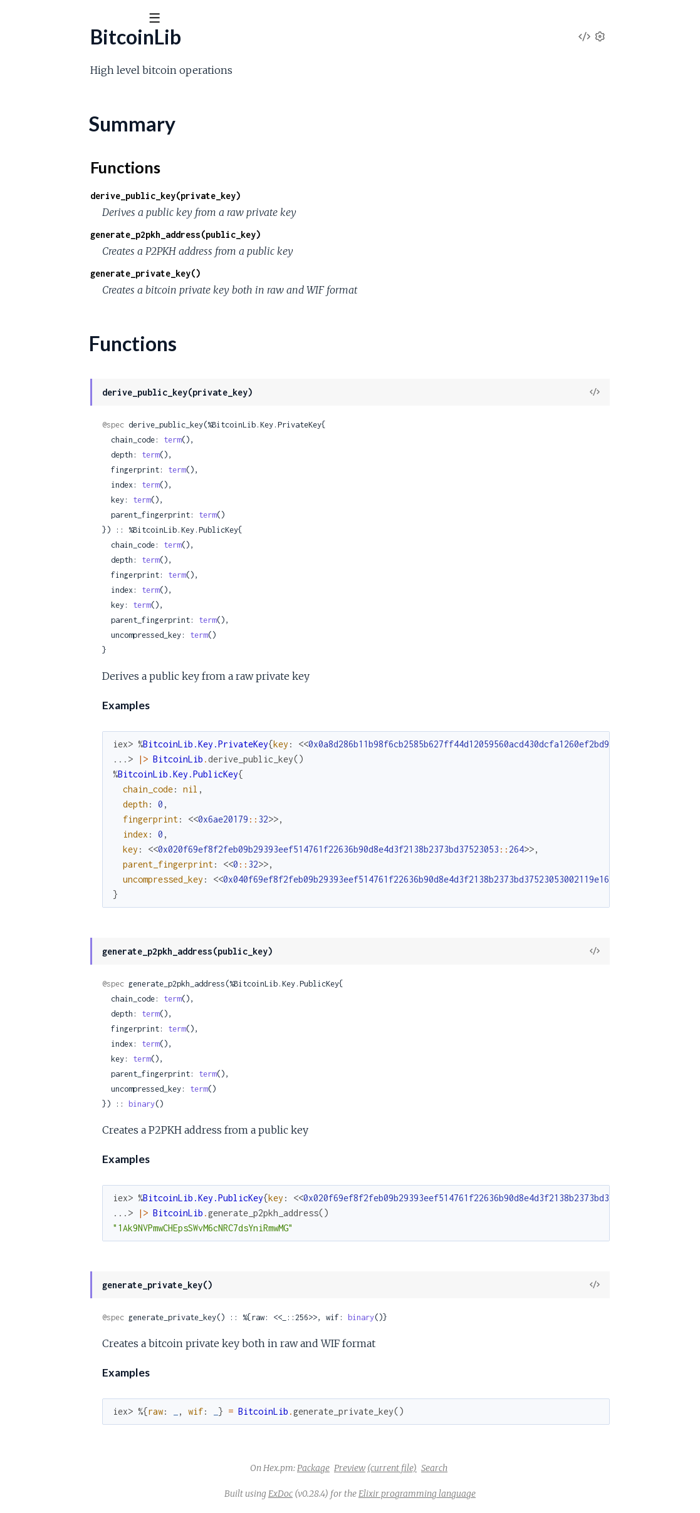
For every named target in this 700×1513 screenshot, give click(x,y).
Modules (82, 87)
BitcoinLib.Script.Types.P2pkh (73, 1080)
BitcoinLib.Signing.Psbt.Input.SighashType (96, 1486)
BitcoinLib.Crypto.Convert (66, 235)
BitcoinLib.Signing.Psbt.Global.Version (88, 1266)
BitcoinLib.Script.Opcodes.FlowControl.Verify (106, 1012)
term (307, 439)
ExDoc (374, 1493)
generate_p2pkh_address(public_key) (311, 234)
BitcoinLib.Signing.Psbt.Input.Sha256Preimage (106, 1469)
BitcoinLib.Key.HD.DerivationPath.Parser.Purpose (117, 455)
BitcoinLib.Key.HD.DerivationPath (83, 370)
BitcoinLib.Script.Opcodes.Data (77, 979)
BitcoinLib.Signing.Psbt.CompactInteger (93, 1148)
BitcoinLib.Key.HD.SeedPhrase (76, 539)
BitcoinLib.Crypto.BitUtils (63, 218)
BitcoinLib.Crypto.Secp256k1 (73, 252)
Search (528, 1468)
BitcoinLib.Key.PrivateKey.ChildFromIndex (100, 624)
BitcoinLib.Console (49, 184)
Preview (443, 1468)
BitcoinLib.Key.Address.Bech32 (77, 320)
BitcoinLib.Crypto (47, 201)
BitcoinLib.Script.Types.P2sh (69, 1097)
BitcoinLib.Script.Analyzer (64, 742)
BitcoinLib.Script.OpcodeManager (82, 793)
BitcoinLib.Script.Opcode (63, 776)
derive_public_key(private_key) (301, 195)
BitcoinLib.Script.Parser (60, 1046)
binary (277, 1104)
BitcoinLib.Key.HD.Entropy (68, 489)
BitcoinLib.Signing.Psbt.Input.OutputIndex (97, 1401)
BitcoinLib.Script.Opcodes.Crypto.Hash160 (102, 962)
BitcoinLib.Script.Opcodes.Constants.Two (98, 860)
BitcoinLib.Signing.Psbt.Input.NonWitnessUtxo (107, 1384)
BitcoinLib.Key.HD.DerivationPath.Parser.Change (115, 421)
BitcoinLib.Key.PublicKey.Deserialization (95, 691)
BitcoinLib (42, 49)
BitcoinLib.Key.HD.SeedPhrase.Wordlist (95, 573)
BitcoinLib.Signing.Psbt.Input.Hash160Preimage (110, 1351)
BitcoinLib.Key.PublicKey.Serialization (89, 708)
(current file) (486, 1468)
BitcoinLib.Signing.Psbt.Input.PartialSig (89, 1418)
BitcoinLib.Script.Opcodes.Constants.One (99, 843)
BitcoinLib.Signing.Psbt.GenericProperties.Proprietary (124, 1181)
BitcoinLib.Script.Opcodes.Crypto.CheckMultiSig (113, 894)
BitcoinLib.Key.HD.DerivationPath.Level (96, 387)
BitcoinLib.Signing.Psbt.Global (71, 1232)
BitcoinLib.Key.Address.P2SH (73, 353)
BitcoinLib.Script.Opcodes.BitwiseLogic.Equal (106, 810)
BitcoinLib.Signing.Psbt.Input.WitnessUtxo (97, 1503)
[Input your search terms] (94, 18)
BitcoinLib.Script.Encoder (64, 759)
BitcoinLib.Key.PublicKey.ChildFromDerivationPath (119, 658)
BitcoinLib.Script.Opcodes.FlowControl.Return (109, 996)
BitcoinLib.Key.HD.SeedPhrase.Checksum (100, 556)
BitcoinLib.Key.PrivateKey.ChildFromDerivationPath (121, 607)
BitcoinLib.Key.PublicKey (63, 641)
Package (407, 1468)
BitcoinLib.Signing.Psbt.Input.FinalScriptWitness (110, 1334)
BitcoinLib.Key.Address (59, 303)
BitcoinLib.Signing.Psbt (57, 1131)
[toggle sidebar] (170, 20)
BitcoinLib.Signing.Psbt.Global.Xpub (84, 1283)
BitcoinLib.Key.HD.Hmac (63, 522)
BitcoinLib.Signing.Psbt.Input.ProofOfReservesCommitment (136, 1435)
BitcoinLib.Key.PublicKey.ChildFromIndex (98, 674)
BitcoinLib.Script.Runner (61, 1063)
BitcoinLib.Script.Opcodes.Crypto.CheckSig (102, 928)
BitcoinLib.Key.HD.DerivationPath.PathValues (108, 472)
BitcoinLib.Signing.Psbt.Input (69, 1300)
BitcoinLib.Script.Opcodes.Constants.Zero (100, 877)
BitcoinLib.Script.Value (57, 1114)
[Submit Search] (18, 18)
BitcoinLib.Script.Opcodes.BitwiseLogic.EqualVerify (119, 827)
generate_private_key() (281, 273)
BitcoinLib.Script (44, 725)
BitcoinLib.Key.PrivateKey (65, 590)
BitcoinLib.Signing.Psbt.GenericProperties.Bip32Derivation (135, 1165)
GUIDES (30, 87)
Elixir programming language (511, 1493)
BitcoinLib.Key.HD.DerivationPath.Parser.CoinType (119, 438)
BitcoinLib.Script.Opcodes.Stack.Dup (89, 1029)
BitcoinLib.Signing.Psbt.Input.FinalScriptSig (99, 1317)
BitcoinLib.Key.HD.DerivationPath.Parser (98, 404)
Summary (41, 147)
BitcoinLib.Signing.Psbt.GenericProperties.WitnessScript (129, 1215)
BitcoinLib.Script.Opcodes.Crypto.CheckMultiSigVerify (126, 911)
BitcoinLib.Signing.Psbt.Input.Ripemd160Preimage (115, 1452)
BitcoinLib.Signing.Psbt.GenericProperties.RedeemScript (130, 1198)
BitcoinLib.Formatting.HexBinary (79, 286)
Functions (42, 162)
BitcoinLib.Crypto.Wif (55, 269)
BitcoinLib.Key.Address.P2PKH (76, 336)
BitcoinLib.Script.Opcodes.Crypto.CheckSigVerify (115, 945)
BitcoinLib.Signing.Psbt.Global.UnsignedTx (96, 1249)
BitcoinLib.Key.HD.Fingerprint (73, 505)
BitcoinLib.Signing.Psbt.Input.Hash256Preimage (110, 1367)
